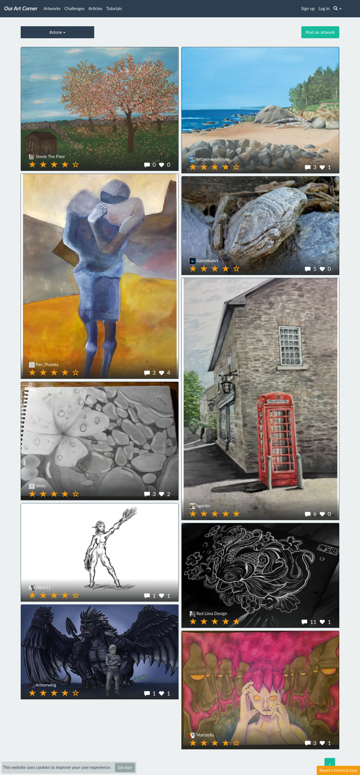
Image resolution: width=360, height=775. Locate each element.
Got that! (125, 767)
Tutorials (114, 8)
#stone (57, 32)
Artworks (52, 8)
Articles (95, 8)
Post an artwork (320, 32)
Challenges (74, 8)
